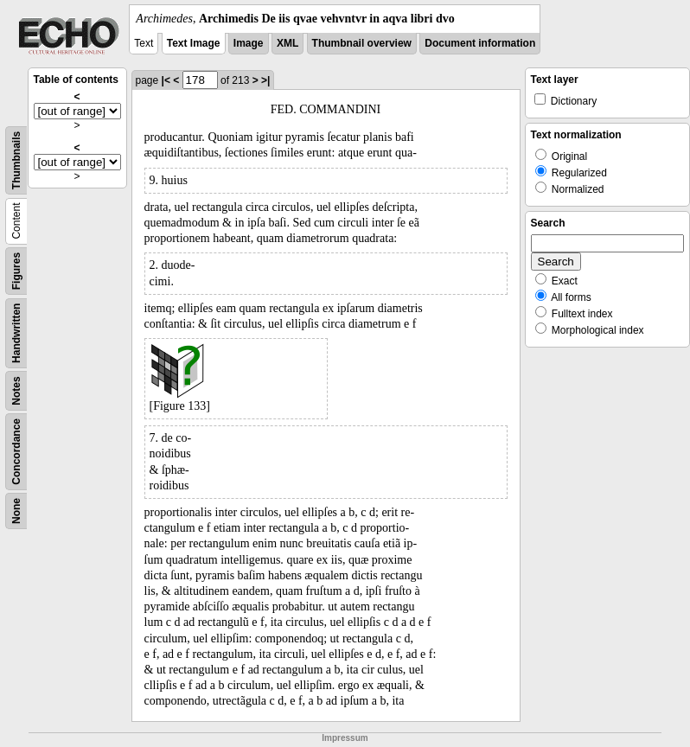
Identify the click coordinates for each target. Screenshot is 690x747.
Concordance (16, 451)
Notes (16, 390)
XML (287, 43)
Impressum (344, 738)
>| (265, 80)
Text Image (193, 43)
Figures (16, 271)
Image (248, 43)
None (16, 511)
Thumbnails (16, 160)
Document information (480, 43)
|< (166, 80)
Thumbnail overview (362, 43)
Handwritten (16, 333)
